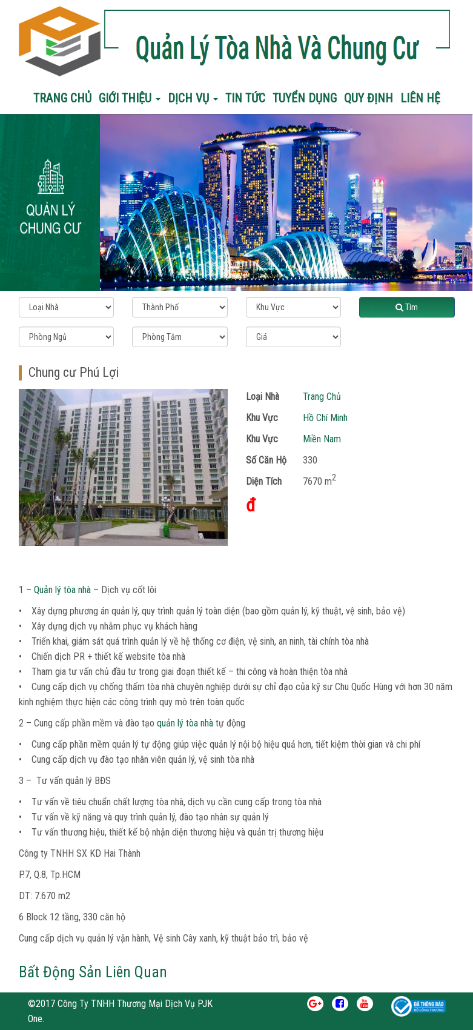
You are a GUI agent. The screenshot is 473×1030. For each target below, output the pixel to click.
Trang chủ (62, 98)
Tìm (406, 307)
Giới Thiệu (129, 98)
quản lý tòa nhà (185, 723)
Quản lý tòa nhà (62, 590)
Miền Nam (322, 439)
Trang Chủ (322, 396)
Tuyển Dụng (305, 98)
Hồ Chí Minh (325, 418)
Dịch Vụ (193, 98)
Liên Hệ (420, 98)
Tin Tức (245, 98)
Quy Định (368, 98)
